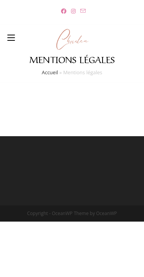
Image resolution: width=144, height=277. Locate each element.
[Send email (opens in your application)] (82, 11)
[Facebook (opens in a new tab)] (64, 11)
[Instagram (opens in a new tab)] (73, 11)
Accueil (50, 72)
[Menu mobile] (11, 37)
